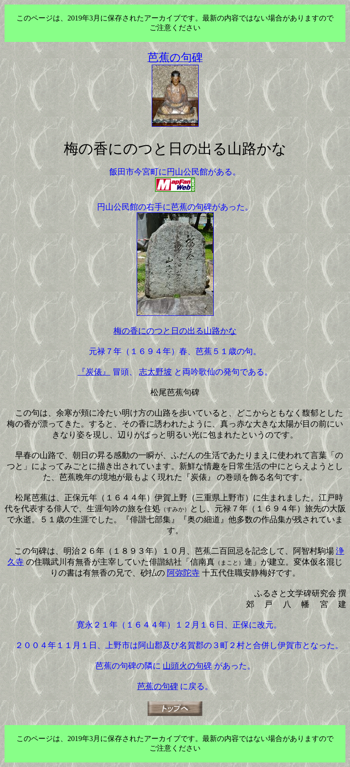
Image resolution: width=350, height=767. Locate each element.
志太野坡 (155, 371)
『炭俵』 (93, 371)
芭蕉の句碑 (157, 686)
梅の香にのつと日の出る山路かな (175, 330)
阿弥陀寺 (183, 572)
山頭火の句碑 (187, 665)
